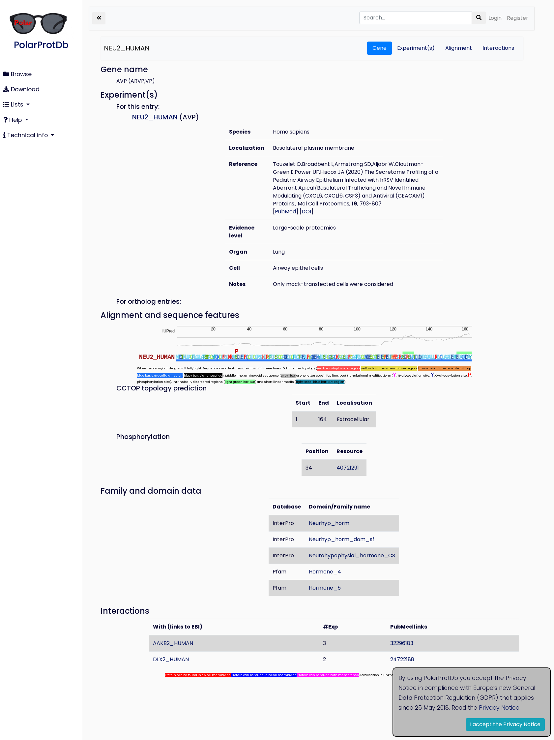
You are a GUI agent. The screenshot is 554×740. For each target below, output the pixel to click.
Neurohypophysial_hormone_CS (352, 555)
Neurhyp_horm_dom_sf (342, 539)
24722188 (402, 659)
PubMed (285, 211)
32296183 (401, 643)
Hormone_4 (325, 571)
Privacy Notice (499, 708)
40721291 (347, 468)
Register (517, 18)
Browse (17, 74)
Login (495, 18)
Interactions (498, 48)
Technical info (26, 135)
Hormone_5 (325, 588)
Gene (379, 48)
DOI (306, 211)
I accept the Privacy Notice (505, 724)
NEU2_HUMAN (127, 48)
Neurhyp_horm (329, 523)
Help (13, 120)
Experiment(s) (416, 48)
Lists (14, 104)
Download (21, 89)
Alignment (458, 48)
